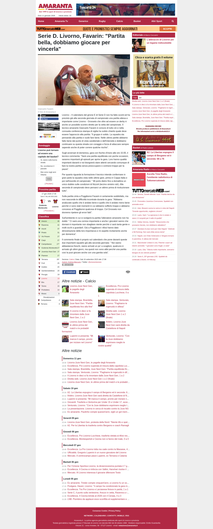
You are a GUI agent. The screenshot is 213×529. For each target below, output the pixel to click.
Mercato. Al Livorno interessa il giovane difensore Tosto (94, 472)
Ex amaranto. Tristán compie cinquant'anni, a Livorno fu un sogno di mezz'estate (106, 483)
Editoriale (138, 35)
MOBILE (120, 516)
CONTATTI (111, 516)
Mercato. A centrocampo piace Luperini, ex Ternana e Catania (97, 456)
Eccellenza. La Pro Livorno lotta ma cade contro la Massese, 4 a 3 (99, 449)
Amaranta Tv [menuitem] (61, 21)
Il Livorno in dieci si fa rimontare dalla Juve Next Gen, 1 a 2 (80, 314)
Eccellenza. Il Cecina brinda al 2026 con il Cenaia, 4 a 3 (94, 496)
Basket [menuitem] (137, 21)
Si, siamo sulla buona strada (49, 161)
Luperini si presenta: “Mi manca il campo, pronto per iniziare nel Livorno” (81, 339)
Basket (136, 148)
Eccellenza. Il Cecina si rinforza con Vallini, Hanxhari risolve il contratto (101, 469)
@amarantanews (94, 262)
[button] (49, 179)
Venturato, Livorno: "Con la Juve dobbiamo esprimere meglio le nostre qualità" (105, 405)
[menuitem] (173, 21)
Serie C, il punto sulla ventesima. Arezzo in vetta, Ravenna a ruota (99, 492)
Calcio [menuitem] (119, 21)
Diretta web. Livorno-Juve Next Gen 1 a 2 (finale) (116, 314)
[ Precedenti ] (49, 211)
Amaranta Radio (141, 169)
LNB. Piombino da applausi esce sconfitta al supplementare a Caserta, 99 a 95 (105, 499)
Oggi (135, 98)
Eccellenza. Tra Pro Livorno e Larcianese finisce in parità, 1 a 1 (98, 489)
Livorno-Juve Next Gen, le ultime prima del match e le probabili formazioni (103, 382)
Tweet (84, 272)
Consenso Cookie (100, 511)
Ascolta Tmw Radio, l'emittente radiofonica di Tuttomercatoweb (159, 177)
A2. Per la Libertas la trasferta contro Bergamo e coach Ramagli (98, 425)
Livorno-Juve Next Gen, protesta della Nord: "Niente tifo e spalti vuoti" (101, 422)
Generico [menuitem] (83, 21)
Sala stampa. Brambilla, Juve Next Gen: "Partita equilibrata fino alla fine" (81, 303)
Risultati (49, 184)
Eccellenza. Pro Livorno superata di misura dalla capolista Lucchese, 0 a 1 (103, 366)
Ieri (140, 98)
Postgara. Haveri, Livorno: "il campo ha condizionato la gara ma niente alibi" (104, 486)
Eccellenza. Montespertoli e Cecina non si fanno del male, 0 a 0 (98, 439)
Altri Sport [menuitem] (156, 21)
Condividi (69, 272)
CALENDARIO (100, 516)
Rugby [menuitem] (102, 21)
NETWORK (88, 516)
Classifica (44, 216)
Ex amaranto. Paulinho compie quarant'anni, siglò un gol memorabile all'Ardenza (106, 412)
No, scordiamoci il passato (47, 167)
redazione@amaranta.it (128, 526)
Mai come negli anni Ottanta (48, 173)
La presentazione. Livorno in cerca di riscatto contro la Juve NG (98, 408)
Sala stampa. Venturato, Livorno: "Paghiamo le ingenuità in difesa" (117, 303)
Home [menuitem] (41, 21)
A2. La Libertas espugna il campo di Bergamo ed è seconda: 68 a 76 (100, 392)
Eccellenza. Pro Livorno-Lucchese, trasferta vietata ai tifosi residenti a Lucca (104, 436)
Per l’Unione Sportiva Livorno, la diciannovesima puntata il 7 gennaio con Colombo (107, 466)
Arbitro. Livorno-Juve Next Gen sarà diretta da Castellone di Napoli (118, 325)
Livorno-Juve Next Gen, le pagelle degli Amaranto (81, 289)
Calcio (71, 259)
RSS (127, 516)
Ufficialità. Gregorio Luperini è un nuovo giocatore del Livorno (97, 452)
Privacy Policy (114, 511)
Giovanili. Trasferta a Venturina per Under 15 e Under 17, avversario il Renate (105, 402)
